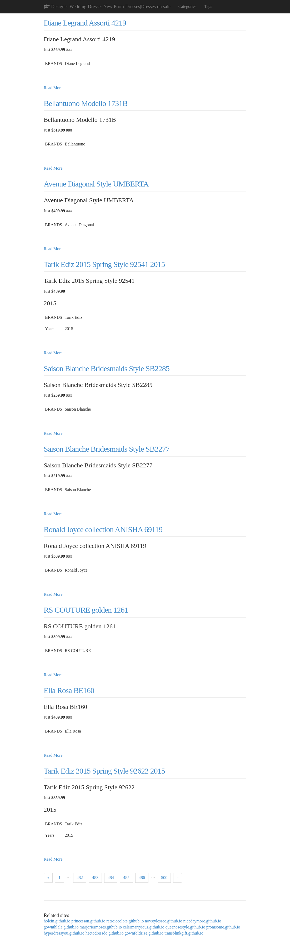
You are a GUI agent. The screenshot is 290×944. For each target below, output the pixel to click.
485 (126, 877)
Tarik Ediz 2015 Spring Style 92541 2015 (104, 264)
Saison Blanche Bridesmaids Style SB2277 (106, 449)
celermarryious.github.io (143, 927)
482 (80, 877)
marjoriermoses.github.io (100, 927)
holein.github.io (57, 921)
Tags (208, 6)
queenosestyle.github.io (185, 927)
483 (95, 877)
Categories (187, 6)
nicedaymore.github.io (202, 921)
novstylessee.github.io (163, 921)
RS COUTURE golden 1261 (86, 609)
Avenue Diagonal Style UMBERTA (96, 183)
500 (164, 877)
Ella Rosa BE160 (69, 690)
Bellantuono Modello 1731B (85, 103)
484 (111, 877)
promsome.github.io (223, 927)
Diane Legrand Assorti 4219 (85, 22)
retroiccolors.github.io (125, 921)
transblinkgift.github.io (183, 933)
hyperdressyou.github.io (64, 933)
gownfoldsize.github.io (144, 933)
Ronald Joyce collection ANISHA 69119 (103, 529)
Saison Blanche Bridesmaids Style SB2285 (106, 368)
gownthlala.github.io (61, 927)
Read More (53, 87)
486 (142, 877)
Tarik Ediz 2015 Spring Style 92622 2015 (104, 770)
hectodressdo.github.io (105, 933)
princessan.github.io (88, 921)
